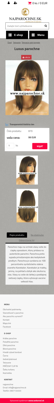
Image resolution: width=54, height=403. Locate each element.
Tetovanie (17, 42)
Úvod (10, 42)
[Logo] (25, 15)
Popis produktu (17, 235)
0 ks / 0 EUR (39, 3)
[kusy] (10, 145)
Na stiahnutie (37, 235)
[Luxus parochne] (27, 61)
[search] (45, 26)
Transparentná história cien (19, 124)
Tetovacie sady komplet (31, 42)
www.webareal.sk (36, 400)
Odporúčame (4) (26, 240)
